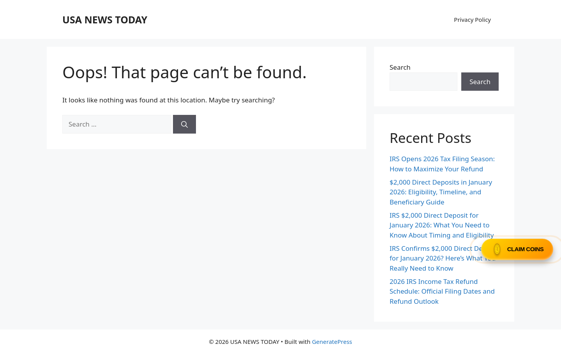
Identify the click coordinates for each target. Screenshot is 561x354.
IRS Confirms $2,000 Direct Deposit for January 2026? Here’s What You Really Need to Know (444, 258)
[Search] (184, 124)
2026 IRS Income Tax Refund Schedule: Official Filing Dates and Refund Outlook (442, 291)
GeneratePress (332, 341)
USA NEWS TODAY (104, 19)
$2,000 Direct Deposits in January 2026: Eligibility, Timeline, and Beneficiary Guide (441, 192)
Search (400, 67)
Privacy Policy (472, 19)
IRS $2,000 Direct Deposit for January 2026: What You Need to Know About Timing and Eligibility (442, 225)
